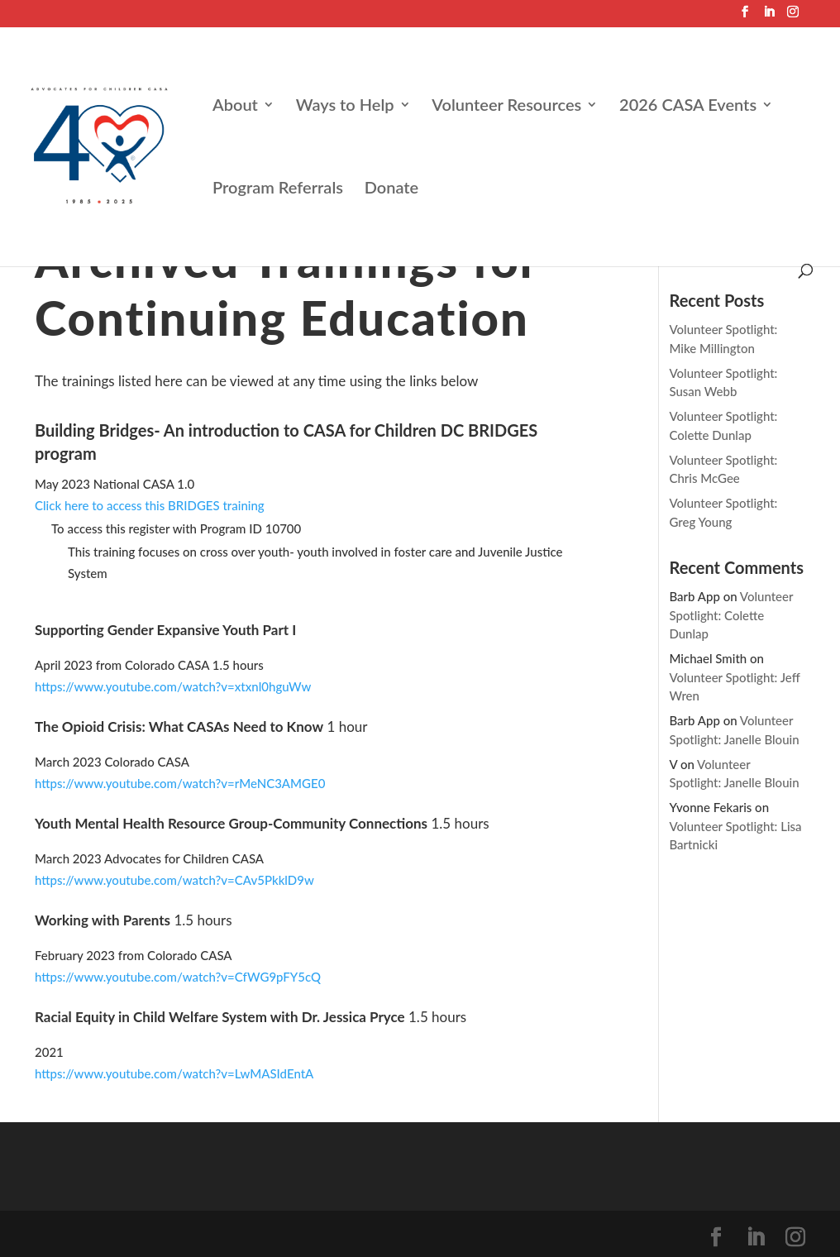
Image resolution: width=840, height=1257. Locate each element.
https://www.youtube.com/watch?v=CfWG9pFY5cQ (178, 976)
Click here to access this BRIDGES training (150, 505)
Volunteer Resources (506, 106)
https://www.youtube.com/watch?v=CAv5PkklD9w (174, 879)
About (235, 106)
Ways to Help (345, 106)
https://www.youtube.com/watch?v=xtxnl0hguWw (173, 686)
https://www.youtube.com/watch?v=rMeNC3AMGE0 (180, 783)
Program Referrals (277, 189)
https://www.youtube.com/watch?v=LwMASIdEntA (174, 1073)
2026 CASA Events (687, 106)
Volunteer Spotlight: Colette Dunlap (731, 615)
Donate (392, 189)
